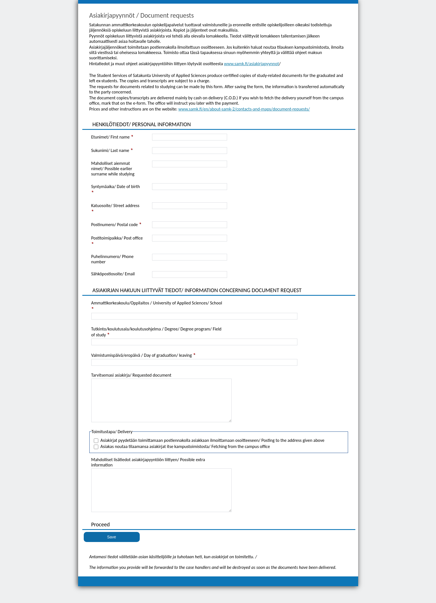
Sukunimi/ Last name (110, 150)
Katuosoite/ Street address (115, 205)
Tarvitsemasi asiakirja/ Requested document (131, 375)
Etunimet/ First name (110, 137)
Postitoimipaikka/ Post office (117, 238)
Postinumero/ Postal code (114, 224)
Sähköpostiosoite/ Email (113, 273)
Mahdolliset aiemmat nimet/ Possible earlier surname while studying (113, 169)
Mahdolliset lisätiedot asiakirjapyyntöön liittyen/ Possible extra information (148, 470)
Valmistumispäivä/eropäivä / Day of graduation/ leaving (141, 355)
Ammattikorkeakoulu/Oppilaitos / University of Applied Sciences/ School (156, 303)
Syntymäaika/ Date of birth (115, 186)
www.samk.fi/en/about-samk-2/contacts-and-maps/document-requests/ (244, 109)
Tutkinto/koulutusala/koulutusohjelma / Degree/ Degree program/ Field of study (156, 331)
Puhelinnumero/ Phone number (112, 259)
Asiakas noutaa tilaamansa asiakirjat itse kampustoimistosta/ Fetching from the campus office (185, 454)
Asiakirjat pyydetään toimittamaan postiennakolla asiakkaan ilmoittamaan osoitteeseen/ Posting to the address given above (213, 448)
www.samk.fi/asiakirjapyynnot (251, 63)
